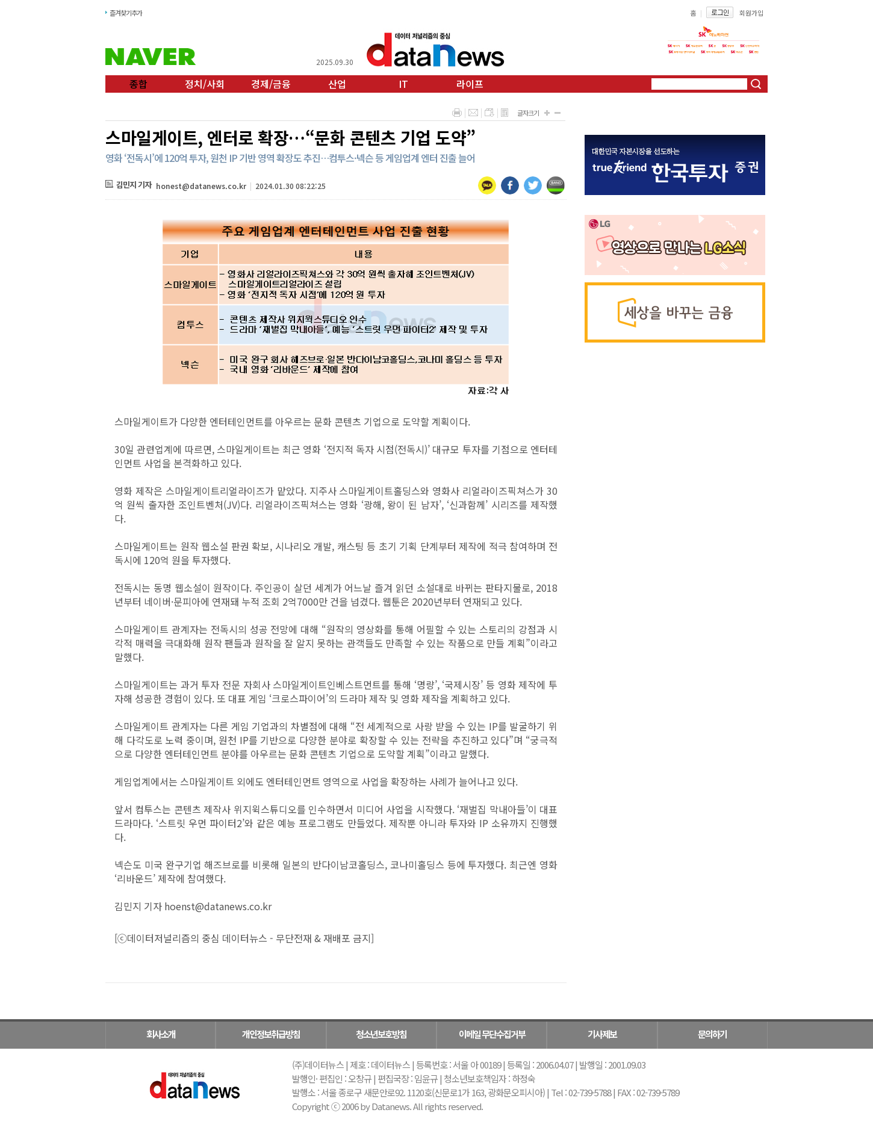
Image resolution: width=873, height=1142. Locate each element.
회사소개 (160, 1034)
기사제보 (602, 1034)
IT (403, 83)
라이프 (469, 83)
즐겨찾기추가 (126, 12)
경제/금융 (271, 83)
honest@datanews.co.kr (201, 186)
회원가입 (751, 12)
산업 (337, 83)
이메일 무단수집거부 (492, 1034)
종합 (138, 83)
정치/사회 (205, 83)
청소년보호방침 (381, 1034)
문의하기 (712, 1034)
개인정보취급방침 (271, 1034)
